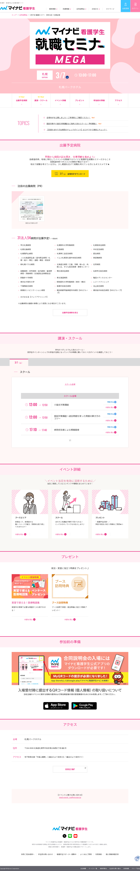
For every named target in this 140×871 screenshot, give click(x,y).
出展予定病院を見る (70, 312)
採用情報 (126, 868)
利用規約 (98, 854)
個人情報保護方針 (112, 854)
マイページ (110, 9)
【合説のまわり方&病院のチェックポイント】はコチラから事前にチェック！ (77, 129)
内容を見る (110, 407)
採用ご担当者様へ (27, 854)
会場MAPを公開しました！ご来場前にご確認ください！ (69, 117)
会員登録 (125, 8)
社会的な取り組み (115, 868)
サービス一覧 (93, 868)
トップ (14, 15)
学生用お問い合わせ (45, 854)
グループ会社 (136, 868)
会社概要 (83, 868)
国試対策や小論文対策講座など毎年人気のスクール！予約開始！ (72, 123)
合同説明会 (23, 15)
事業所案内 (103, 868)
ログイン (135, 8)
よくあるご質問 (86, 854)
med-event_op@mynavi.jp (70, 797)
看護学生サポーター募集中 (66, 854)
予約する (110, 402)
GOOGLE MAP (70, 769)
